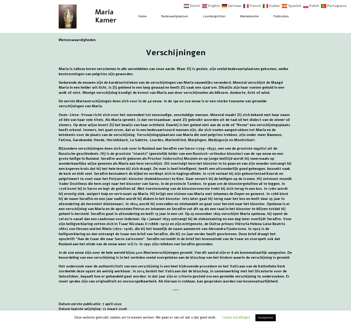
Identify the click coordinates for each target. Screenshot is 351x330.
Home (142, 16)
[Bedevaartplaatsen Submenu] (192, 16)
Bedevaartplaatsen (174, 16)
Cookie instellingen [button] (236, 317)
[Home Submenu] (150, 16)
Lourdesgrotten (214, 16)
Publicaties (281, 16)
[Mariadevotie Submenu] (262, 16)
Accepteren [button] (265, 318)
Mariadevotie (249, 16)
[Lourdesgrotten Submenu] (229, 16)
